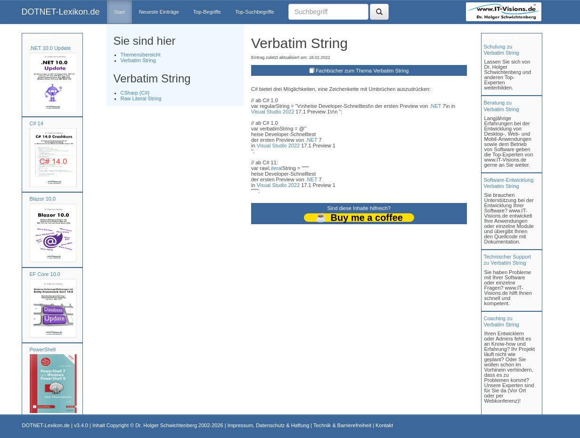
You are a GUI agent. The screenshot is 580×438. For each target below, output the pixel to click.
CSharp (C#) (135, 93)
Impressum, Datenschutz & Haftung (269, 425)
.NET (435, 106)
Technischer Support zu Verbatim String (507, 260)
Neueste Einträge (159, 12)
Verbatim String (138, 60)
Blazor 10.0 (43, 199)
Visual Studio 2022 (272, 111)
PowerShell (43, 349)
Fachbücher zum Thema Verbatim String (362, 70)
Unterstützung (500, 37)
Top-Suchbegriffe (254, 12)
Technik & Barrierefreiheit (342, 425)
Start (119, 12)
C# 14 (36, 123)
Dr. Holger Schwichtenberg (166, 425)
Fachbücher (37, 37)
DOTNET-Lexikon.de (61, 11)
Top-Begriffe (207, 12)
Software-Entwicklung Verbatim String (509, 183)
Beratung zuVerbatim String (501, 106)
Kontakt (384, 425)
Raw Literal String (141, 98)
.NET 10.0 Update (50, 48)
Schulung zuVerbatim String (501, 50)
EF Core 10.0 (45, 274)
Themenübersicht (141, 54)
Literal (275, 168)
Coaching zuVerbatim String (501, 321)
